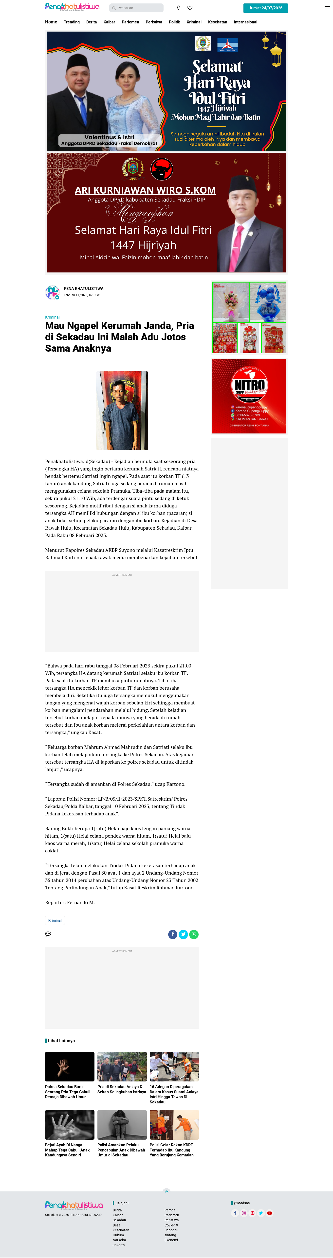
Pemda (170, 1211)
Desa (116, 1226)
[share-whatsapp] (194, 935)
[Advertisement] (122, 612)
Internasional (263, 21)
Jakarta (119, 1246)
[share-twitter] (182, 935)
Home (51, 21)
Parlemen (137, 21)
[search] (136, 7)
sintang (170, 1236)
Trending (73, 21)
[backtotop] (166, 1193)
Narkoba (119, 1241)
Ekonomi (171, 1241)
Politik (185, 21)
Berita (94, 21)
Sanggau (171, 1231)
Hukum (118, 1236)
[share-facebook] (171, 935)
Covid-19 (171, 1226)
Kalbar (113, 21)
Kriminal (207, 21)
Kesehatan (232, 21)
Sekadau (119, 1221)
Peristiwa (162, 21)
